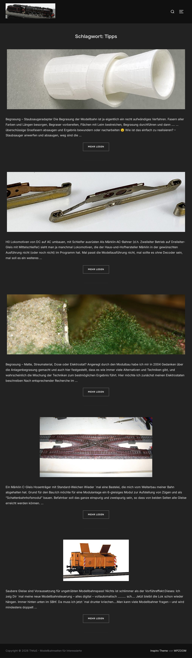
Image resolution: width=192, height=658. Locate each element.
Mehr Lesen (98, 146)
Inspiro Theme (159, 650)
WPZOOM (180, 650)
